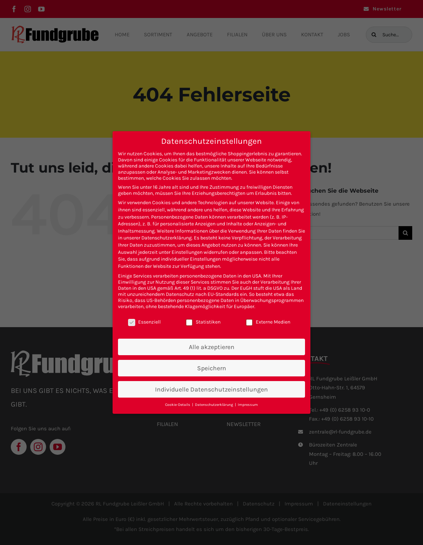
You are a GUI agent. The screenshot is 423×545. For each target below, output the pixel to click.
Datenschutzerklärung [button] (214, 404)
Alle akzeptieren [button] (212, 347)
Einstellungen (187, 252)
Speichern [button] (211, 368)
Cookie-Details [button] (178, 404)
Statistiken (203, 322)
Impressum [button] (248, 404)
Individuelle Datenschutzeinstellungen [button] (211, 389)
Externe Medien (268, 322)
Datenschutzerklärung (166, 238)
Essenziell (144, 322)
